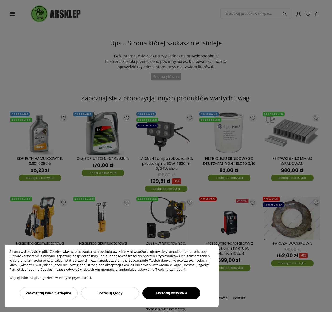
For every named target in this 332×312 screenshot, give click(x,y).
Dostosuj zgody (109, 293)
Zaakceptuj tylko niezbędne (48, 293)
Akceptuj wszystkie (171, 293)
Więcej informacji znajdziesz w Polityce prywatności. (50, 277)
